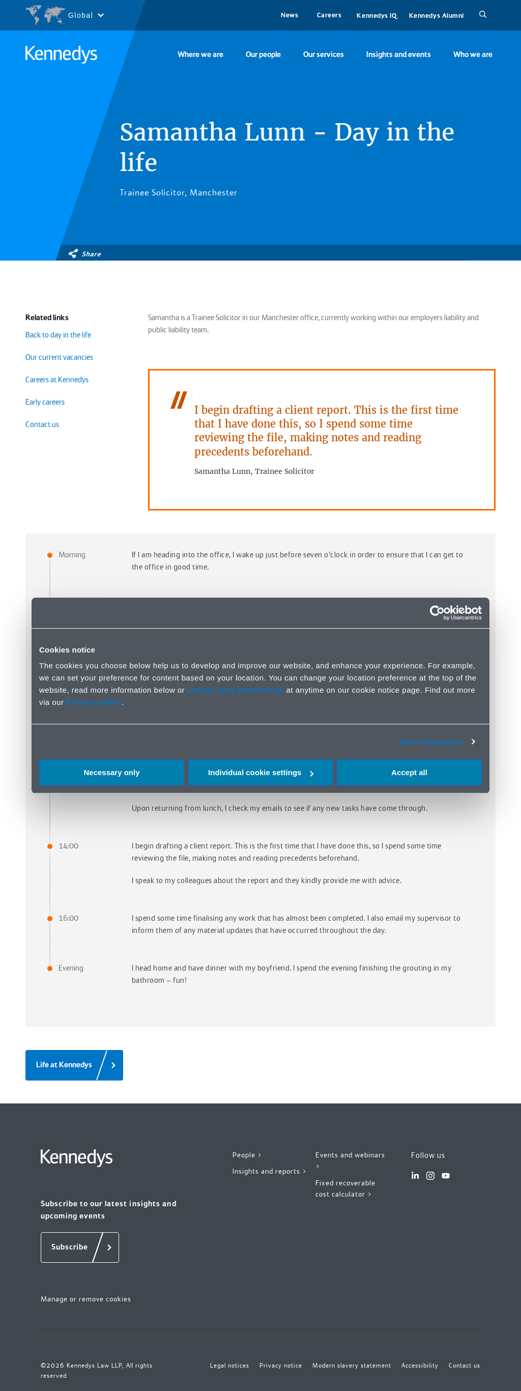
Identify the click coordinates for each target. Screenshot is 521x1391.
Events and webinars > (350, 1161)
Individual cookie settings (260, 772)
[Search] (482, 15)
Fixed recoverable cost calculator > (345, 1189)
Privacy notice (94, 702)
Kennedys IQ (376, 15)
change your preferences (235, 690)
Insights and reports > (270, 1171)
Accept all (409, 772)
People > (248, 1155)
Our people (263, 54)
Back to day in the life (58, 335)
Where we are (200, 54)
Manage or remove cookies (86, 1299)
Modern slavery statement (351, 1365)
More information (430, 741)
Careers (329, 15)
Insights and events (398, 54)
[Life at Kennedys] (74, 1065)
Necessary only (111, 772)
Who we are (473, 54)
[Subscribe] (80, 1247)
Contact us (42, 424)
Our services (323, 54)
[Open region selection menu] (64, 15)
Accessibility (420, 1365)
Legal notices (229, 1365)
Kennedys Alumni (436, 15)
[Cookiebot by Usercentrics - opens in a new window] (437, 612)
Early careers (45, 402)
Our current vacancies (59, 357)
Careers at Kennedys (57, 380)
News (289, 15)
